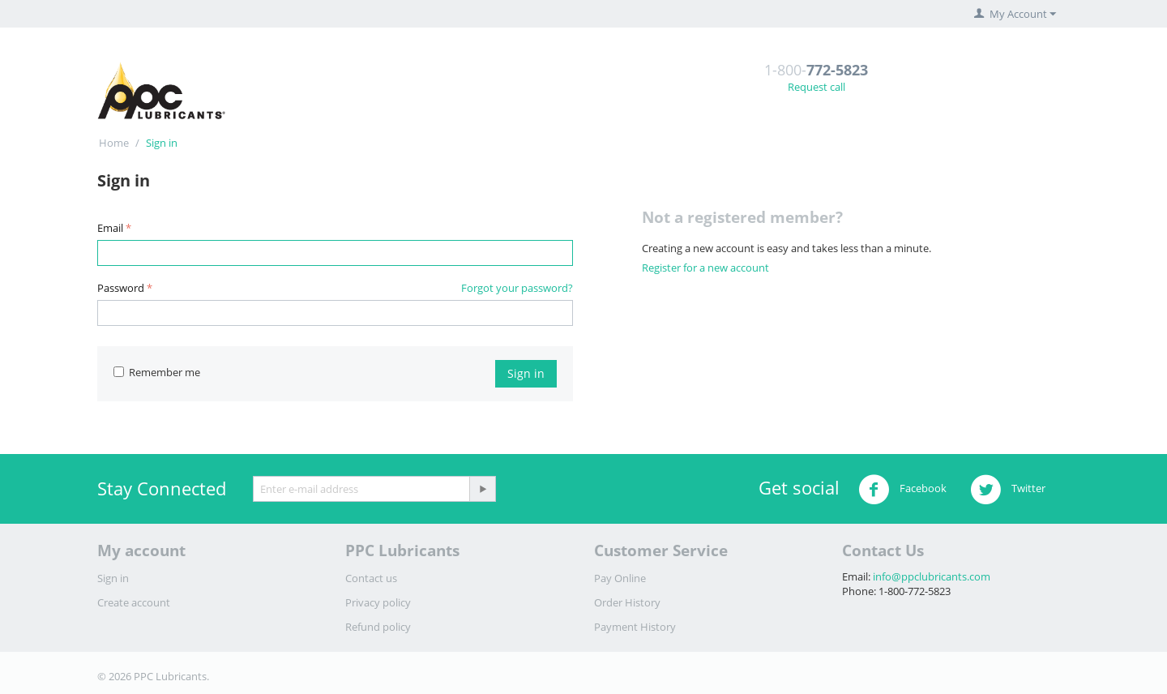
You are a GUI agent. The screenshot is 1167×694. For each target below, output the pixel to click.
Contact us (371, 578)
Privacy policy (378, 602)
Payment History (635, 626)
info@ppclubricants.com (931, 576)
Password (120, 288)
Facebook (902, 489)
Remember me (156, 372)
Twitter (1007, 489)
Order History (627, 602)
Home (114, 142)
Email (110, 228)
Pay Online (620, 578)
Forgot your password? (517, 288)
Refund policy (378, 626)
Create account (133, 602)
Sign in (526, 373)
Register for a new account (705, 267)
